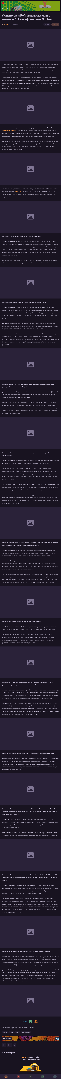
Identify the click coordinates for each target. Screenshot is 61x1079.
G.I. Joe (11, 1032)
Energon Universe (26, 1032)
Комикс (17, 1032)
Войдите (25, 1057)
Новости (55, 24)
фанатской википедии (9, 131)
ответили (18, 191)
